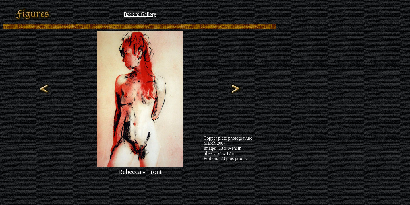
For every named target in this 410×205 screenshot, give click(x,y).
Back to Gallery (140, 14)
